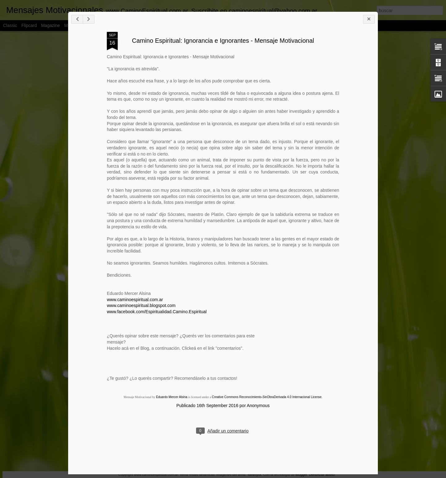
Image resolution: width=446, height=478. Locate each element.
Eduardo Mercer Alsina (171, 397)
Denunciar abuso (321, 474)
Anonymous (258, 405)
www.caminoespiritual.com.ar (135, 299)
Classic (10, 25)
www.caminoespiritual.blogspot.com (141, 305)
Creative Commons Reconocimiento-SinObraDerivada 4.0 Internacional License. (267, 397)
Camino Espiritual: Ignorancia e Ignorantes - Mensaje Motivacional (223, 40)
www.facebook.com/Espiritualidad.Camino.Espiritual (157, 311)
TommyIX (254, 474)
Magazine (50, 25)
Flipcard (29, 25)
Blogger (301, 474)
